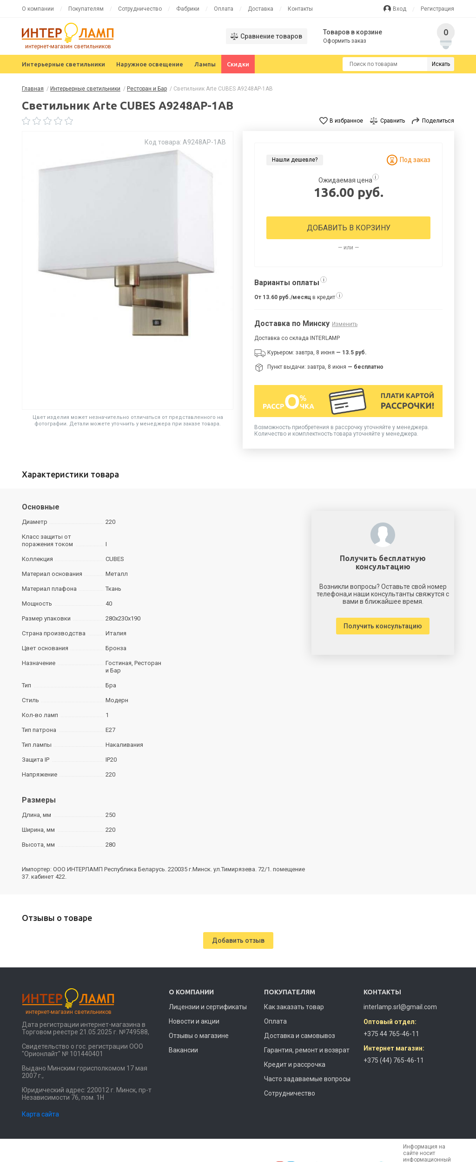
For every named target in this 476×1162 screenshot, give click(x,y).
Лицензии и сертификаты (208, 1007)
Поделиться (438, 121)
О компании (38, 9)
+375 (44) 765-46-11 (394, 1060)
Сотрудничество (140, 9)
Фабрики (187, 9)
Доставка (260, 9)
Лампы (205, 64)
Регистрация (437, 9)
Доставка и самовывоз (299, 1035)
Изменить (344, 324)
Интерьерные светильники (63, 64)
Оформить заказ (344, 41)
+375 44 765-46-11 (391, 1034)
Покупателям (86, 9)
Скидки (238, 64)
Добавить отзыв (238, 940)
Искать (441, 64)
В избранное (346, 121)
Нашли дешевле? (294, 160)
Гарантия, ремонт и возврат (307, 1050)
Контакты (300, 9)
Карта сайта (40, 1114)
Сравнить (392, 121)
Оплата (223, 9)
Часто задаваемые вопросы (307, 1079)
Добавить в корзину (348, 227)
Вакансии (183, 1050)
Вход (399, 9)
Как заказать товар (294, 1007)
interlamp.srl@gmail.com (400, 1007)
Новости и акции (194, 1021)
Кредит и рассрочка (294, 1064)
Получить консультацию (383, 626)
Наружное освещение (149, 64)
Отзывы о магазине (199, 1035)
